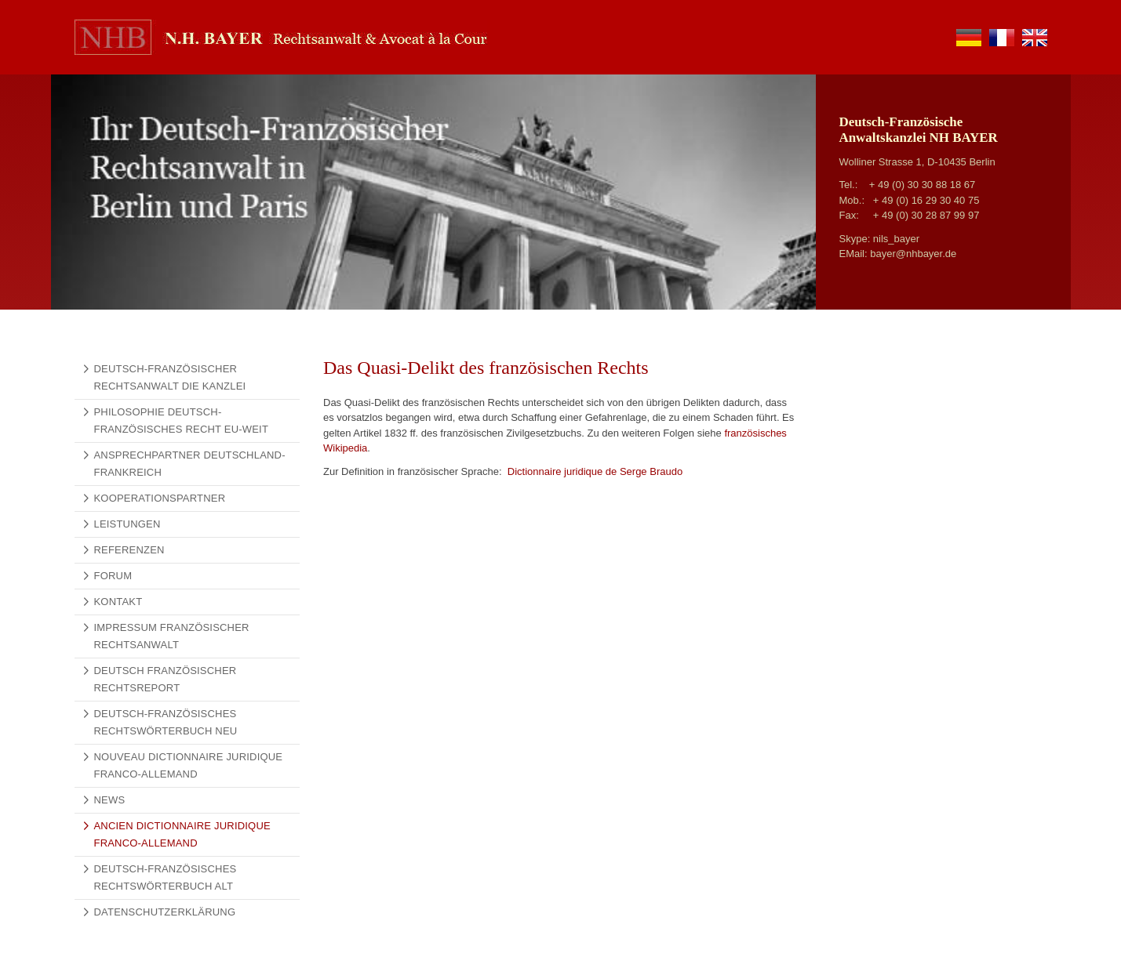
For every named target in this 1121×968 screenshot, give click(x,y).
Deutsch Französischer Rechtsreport (165, 679)
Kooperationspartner (160, 498)
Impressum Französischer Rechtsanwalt (171, 636)
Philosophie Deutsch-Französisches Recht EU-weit (181, 420)
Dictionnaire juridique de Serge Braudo (593, 471)
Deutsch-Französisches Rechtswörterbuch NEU (166, 722)
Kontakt (118, 601)
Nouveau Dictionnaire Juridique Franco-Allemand (188, 765)
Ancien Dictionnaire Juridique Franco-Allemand (182, 834)
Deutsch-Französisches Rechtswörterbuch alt (165, 877)
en (1034, 37)
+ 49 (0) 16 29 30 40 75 (926, 200)
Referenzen (129, 550)
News (110, 800)
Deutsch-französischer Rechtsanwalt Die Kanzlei (170, 377)
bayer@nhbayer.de (913, 253)
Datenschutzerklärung (165, 912)
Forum (113, 576)
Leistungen (127, 524)
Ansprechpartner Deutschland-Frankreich (190, 463)
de (968, 37)
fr (1001, 37)
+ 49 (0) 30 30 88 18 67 (922, 184)
